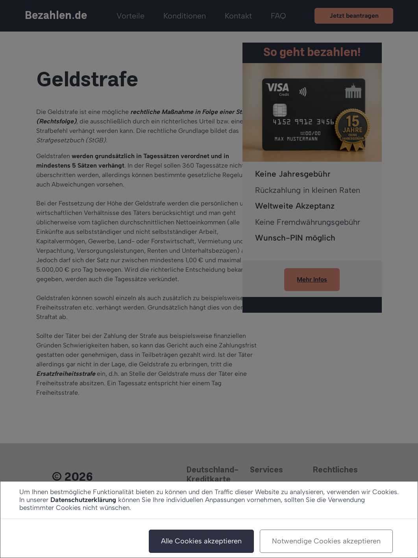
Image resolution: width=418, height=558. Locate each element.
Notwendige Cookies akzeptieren (326, 541)
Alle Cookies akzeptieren (201, 541)
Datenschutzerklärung (83, 500)
